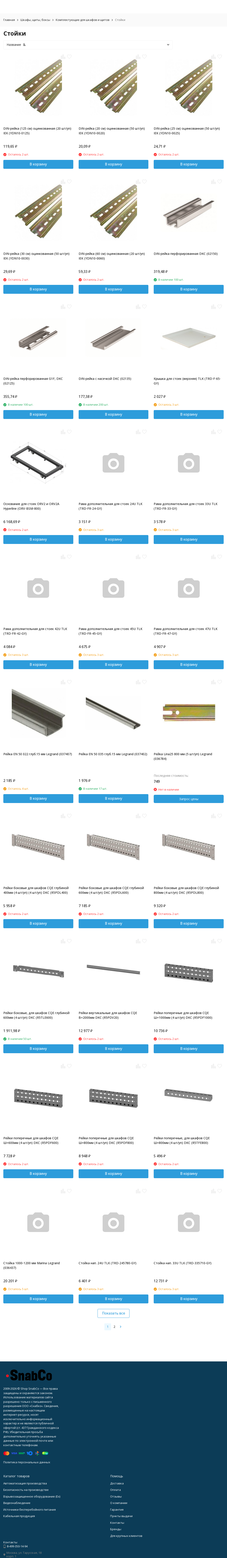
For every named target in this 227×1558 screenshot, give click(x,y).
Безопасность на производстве (26, 1490)
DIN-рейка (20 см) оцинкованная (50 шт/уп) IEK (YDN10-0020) (112, 130)
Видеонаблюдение (16, 1503)
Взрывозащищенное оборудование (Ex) (31, 1496)
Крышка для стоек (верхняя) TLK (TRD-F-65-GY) (187, 380)
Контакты (117, 1523)
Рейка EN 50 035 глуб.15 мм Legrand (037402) (113, 754)
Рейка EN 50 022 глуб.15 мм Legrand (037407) (37, 754)
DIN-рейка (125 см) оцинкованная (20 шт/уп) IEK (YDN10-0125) (37, 130)
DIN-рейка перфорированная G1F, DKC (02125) (33, 380)
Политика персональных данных (26, 1462)
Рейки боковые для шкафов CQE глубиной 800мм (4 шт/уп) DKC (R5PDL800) (186, 890)
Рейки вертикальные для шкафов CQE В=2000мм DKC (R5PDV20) (108, 1015)
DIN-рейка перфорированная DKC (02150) (186, 254)
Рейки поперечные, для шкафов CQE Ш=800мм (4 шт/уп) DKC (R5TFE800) (182, 1140)
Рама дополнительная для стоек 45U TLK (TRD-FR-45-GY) (110, 631)
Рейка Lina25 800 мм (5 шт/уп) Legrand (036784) (183, 756)
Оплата (115, 1490)
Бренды (115, 1529)
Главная (9, 20)
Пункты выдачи (121, 1516)
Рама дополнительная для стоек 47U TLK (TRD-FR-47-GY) (185, 631)
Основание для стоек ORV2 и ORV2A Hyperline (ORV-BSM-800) (31, 506)
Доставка (117, 1483)
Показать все (113, 1313)
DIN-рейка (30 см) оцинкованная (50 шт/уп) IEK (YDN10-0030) (36, 256)
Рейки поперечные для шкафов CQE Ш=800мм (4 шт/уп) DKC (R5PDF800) (106, 1140)
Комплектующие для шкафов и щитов (83, 20)
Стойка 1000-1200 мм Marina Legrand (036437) (31, 1265)
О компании (118, 1503)
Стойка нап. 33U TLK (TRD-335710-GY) (182, 1263)
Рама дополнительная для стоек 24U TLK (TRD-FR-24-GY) (110, 506)
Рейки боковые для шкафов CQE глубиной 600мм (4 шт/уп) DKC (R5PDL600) (111, 890)
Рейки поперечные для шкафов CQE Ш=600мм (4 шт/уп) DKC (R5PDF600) (30, 1140)
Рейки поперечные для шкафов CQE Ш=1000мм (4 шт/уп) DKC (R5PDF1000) (183, 1015)
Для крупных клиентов (126, 1536)
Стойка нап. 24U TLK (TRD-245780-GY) (107, 1263)
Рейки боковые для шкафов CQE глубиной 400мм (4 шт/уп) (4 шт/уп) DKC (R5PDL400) (36, 890)
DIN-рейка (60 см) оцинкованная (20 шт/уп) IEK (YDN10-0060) (112, 256)
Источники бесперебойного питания (29, 1510)
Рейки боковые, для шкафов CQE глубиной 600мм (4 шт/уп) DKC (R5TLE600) (36, 1015)
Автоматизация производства (25, 1483)
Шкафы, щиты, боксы (35, 20)
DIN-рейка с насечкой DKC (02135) (105, 378)
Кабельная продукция (19, 1516)
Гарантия (116, 1510)
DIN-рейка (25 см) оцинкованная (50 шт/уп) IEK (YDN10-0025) (187, 130)
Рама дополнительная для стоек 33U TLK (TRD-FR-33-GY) (185, 506)
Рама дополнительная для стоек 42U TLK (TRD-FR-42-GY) (35, 631)
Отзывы (116, 1496)
